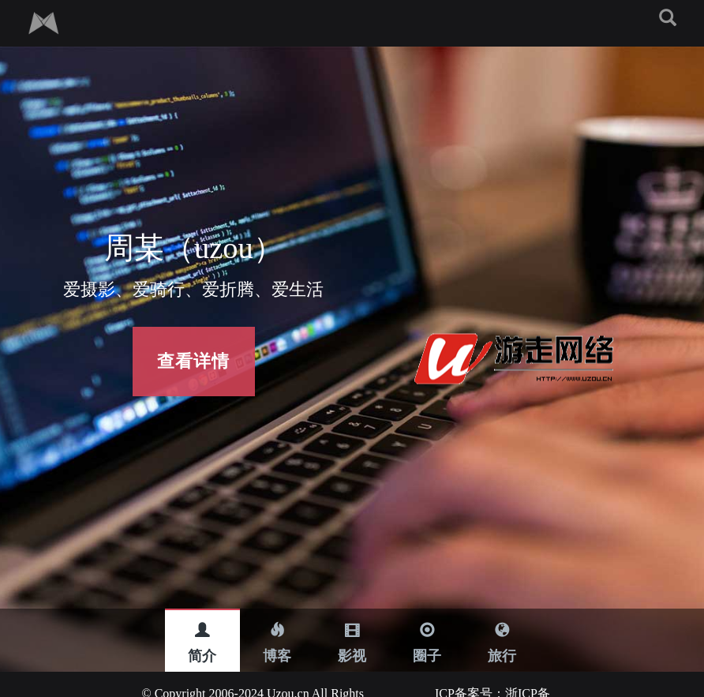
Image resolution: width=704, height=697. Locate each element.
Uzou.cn (286, 674)
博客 (277, 635)
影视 (352, 635)
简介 (202, 635)
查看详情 (193, 361)
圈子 (427, 635)
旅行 (502, 635)
